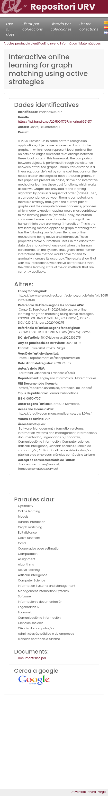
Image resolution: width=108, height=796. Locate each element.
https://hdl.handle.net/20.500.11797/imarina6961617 (55, 121)
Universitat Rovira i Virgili (88, 792)
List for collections (88, 27)
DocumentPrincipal (32, 658)
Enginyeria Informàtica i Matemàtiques (72, 43)
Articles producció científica (24, 43)
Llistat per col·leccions (32, 27)
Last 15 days (10, 29)
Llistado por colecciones (61, 27)
